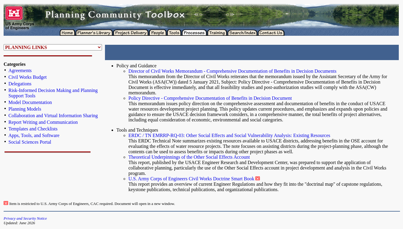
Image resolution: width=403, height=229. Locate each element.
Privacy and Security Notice (25, 218)
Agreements (20, 70)
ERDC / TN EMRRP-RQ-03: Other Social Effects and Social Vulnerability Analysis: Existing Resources (229, 135)
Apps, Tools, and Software (34, 135)
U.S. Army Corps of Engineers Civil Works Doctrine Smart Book (191, 178)
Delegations (19, 83)
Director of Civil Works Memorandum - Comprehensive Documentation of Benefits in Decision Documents (232, 71)
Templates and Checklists (32, 128)
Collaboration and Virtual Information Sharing (53, 115)
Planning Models (24, 108)
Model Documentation (30, 102)
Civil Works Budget (27, 77)
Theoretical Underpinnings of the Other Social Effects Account (189, 157)
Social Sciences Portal (29, 142)
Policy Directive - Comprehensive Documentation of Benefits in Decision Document (210, 98)
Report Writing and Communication (43, 122)
